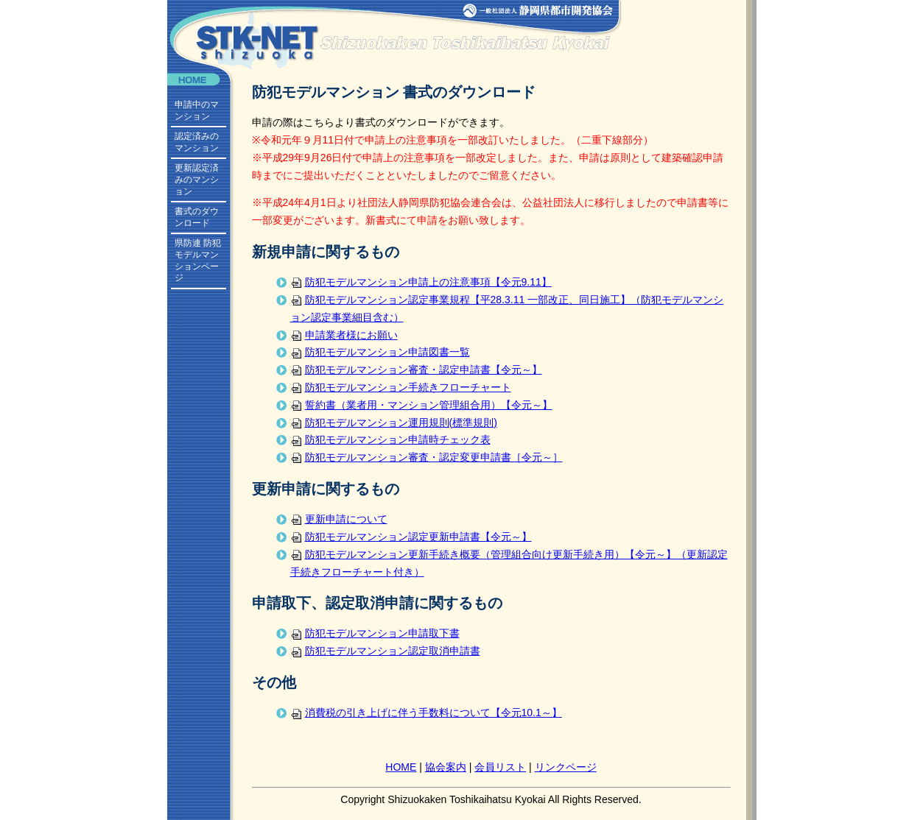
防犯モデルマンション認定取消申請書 (385, 651)
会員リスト (500, 767)
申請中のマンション (197, 110)
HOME (400, 767)
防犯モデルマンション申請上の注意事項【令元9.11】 (421, 282)
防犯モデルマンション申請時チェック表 (390, 439)
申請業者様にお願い (344, 335)
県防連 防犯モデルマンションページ (198, 260)
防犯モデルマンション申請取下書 (375, 633)
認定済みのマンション (197, 142)
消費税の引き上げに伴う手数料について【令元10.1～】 (426, 712)
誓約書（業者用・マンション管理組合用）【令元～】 (421, 405)
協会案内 (445, 767)
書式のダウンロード (197, 217)
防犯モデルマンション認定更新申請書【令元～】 (411, 536)
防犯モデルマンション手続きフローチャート (400, 387)
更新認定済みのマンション (197, 179)
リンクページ (566, 767)
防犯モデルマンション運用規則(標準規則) (393, 422)
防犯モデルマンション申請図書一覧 (380, 352)
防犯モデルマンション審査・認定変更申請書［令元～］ (426, 457)
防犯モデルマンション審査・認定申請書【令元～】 (416, 369)
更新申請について (338, 519)
